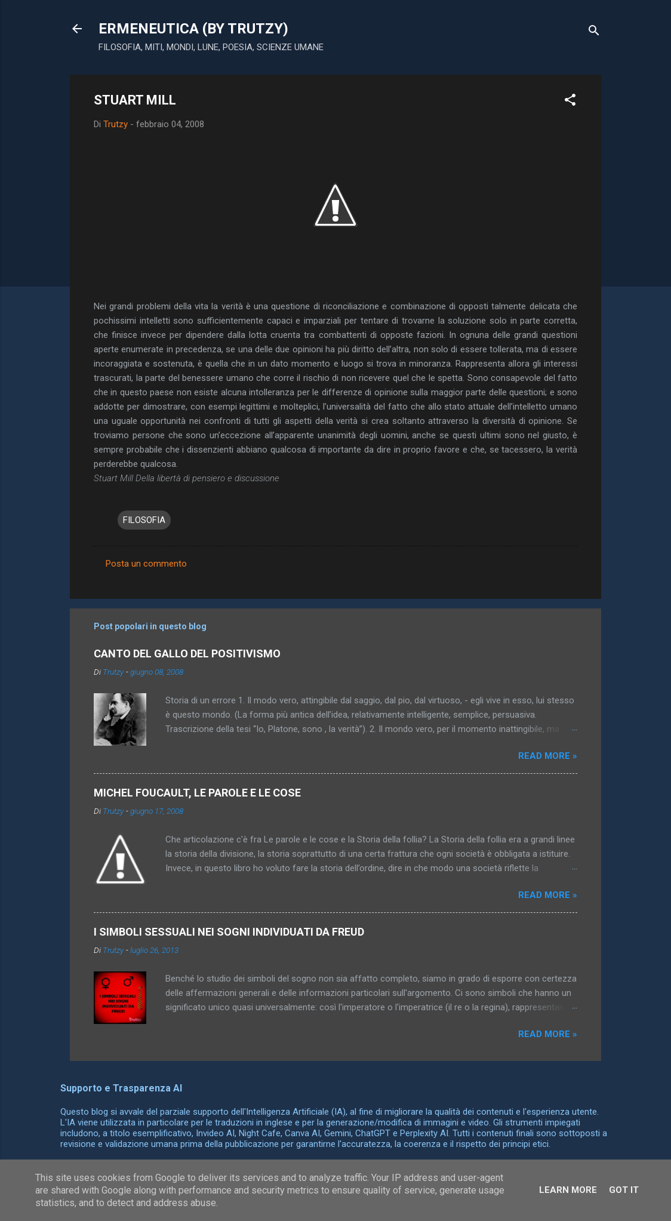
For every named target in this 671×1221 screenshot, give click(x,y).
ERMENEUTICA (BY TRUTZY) (193, 28)
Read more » (547, 756)
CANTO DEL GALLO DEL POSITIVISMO (187, 653)
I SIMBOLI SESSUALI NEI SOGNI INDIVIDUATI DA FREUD (229, 931)
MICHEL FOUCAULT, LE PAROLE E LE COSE (197, 792)
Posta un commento (146, 563)
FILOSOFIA (144, 520)
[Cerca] (594, 32)
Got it (624, 1190)
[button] (570, 102)
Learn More (568, 1190)
